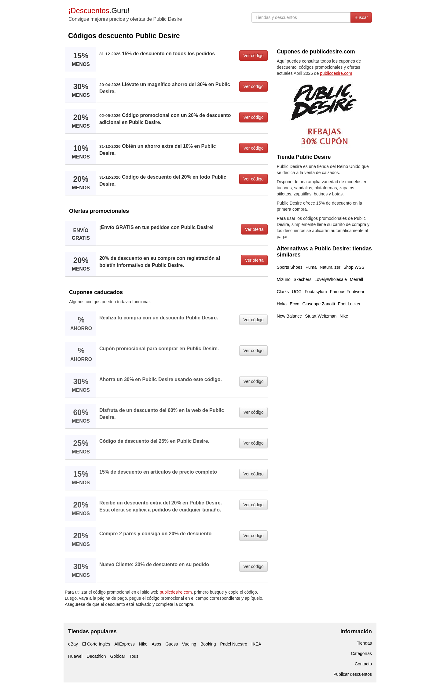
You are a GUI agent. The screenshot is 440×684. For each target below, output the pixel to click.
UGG (297, 291)
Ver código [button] (253, 55)
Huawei (75, 656)
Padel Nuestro (233, 644)
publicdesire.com (176, 592)
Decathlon (96, 656)
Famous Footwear (347, 291)
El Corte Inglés (96, 644)
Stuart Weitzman (320, 316)
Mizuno (284, 279)
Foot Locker (349, 303)
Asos (156, 644)
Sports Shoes (289, 267)
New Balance (289, 316)
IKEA (256, 644)
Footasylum (316, 291)
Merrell (356, 279)
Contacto (363, 663)
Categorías (361, 653)
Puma (311, 267)
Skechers (302, 279)
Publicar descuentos (352, 674)
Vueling (189, 644)
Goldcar (117, 656)
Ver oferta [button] (254, 229)
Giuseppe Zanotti (318, 303)
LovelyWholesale (330, 279)
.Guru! (99, 10)
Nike (343, 316)
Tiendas (364, 643)
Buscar (361, 17)
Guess (171, 644)
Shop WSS (353, 267)
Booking (208, 644)
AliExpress (125, 644)
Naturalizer (330, 267)
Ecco (294, 303)
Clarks (283, 291)
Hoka (282, 303)
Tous (133, 656)
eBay (73, 644)
